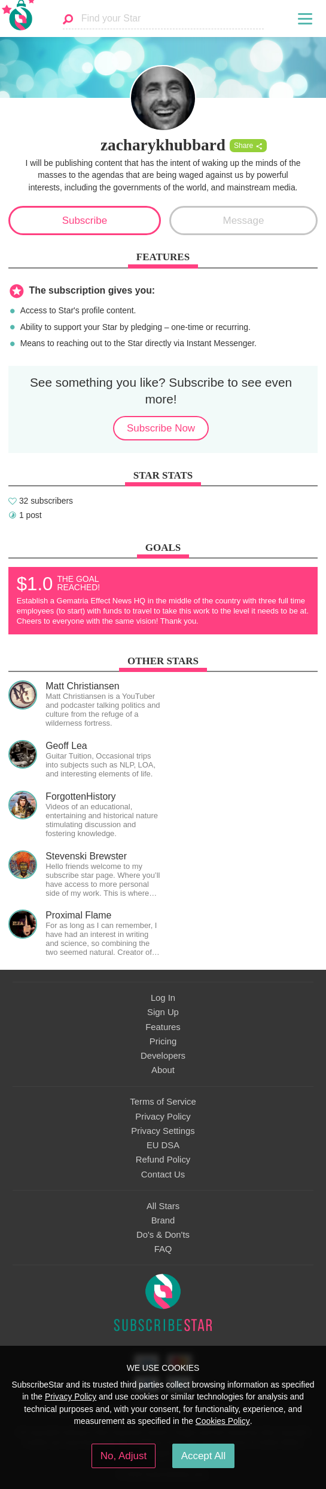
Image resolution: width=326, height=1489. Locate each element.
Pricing (163, 1041)
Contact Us (163, 1174)
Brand (163, 1220)
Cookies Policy (223, 1421)
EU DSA (163, 1145)
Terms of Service (163, 1101)
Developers (163, 1056)
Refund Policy (163, 1159)
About (163, 1070)
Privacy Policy (162, 1116)
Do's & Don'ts (163, 1235)
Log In (163, 998)
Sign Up (163, 1012)
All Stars (163, 1206)
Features (163, 1027)
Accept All (203, 1456)
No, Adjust (123, 1456)
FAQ (163, 1249)
